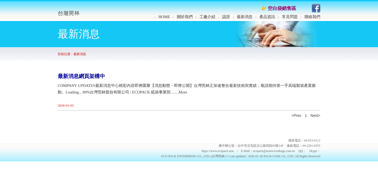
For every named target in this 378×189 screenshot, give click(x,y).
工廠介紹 (207, 17)
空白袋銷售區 (282, 8)
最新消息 (245, 17)
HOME (164, 17)
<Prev (296, 115)
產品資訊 (267, 17)
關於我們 (185, 17)
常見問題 (290, 17)
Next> (315, 115)
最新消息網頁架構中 (81, 76)
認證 (226, 17)
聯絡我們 (312, 17)
